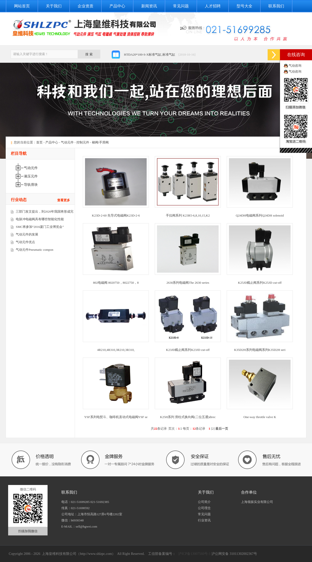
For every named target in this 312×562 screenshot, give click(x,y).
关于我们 (54, 6)
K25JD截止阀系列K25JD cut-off (260, 282)
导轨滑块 (31, 185)
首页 (39, 142)
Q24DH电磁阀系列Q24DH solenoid (260, 215)
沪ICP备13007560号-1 (194, 554)
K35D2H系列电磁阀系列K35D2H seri (259, 350)
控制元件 (82, 142)
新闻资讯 (149, 6)
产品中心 (117, 6)
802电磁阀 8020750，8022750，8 (116, 282)
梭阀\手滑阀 (100, 142)
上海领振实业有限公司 (257, 502)
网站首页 (22, 6)
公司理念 (204, 508)
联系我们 (276, 6)
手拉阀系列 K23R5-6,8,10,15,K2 (188, 215)
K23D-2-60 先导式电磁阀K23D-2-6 (116, 215)
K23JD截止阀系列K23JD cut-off (188, 350)
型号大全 (244, 6)
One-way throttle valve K (259, 417)
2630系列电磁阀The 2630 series (187, 282)
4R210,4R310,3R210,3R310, (116, 350)
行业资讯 (204, 520)
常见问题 (181, 6)
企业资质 (85, 6)
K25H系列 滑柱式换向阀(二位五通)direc (188, 417)
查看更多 (63, 200)
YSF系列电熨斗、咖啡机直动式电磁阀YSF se (116, 417)
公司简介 (204, 502)
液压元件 (31, 176)
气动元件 (67, 142)
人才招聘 (213, 6)
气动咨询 (295, 65)
